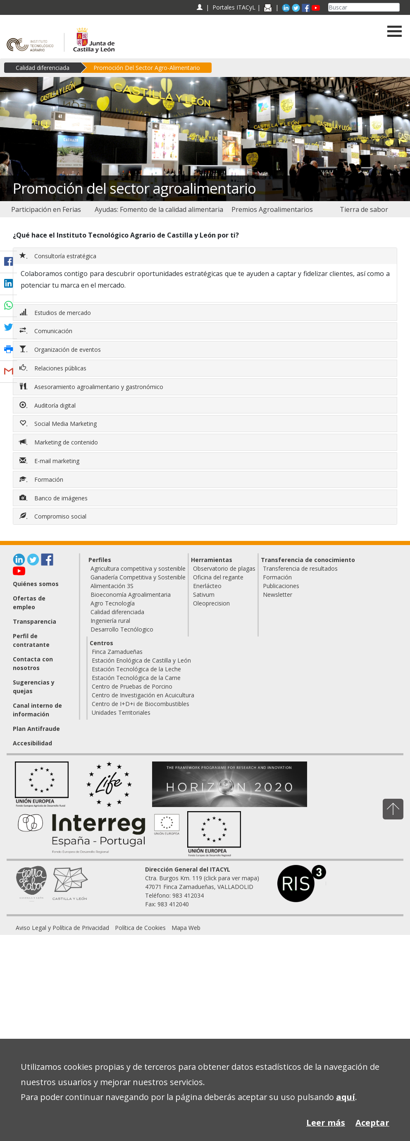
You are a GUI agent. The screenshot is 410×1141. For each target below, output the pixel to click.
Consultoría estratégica (58, 256)
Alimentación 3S (112, 586)
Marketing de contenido (59, 442)
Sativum (204, 594)
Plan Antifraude (36, 729)
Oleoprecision (211, 603)
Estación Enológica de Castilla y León (141, 660)
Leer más (325, 1122)
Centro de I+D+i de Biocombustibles (140, 704)
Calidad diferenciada (42, 68)
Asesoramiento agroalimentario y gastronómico (92, 386)
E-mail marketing (50, 460)
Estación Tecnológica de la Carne (136, 678)
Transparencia (34, 621)
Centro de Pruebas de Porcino (132, 686)
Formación (42, 479)
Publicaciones (281, 586)
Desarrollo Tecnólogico (122, 629)
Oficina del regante (218, 577)
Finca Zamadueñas (117, 652)
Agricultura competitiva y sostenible (138, 568)
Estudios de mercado (56, 312)
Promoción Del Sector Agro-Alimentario (146, 68)
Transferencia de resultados (300, 568)
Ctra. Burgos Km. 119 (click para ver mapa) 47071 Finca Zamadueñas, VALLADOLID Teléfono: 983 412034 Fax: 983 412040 (202, 886)
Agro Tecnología (113, 603)
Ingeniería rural (110, 621)
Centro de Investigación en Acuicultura (143, 695)
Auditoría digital (48, 405)
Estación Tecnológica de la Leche (136, 669)
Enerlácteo (207, 586)
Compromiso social (53, 516)
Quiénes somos (36, 584)
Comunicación (46, 331)
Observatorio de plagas (224, 568)
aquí (345, 1097)
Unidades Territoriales (121, 712)
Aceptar (372, 1122)
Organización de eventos (60, 349)
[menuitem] (46, 209)
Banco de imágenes (54, 498)
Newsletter (277, 594)
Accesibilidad (32, 743)
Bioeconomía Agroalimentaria (131, 594)
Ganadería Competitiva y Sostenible (138, 577)
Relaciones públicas (53, 368)
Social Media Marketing (58, 423)
